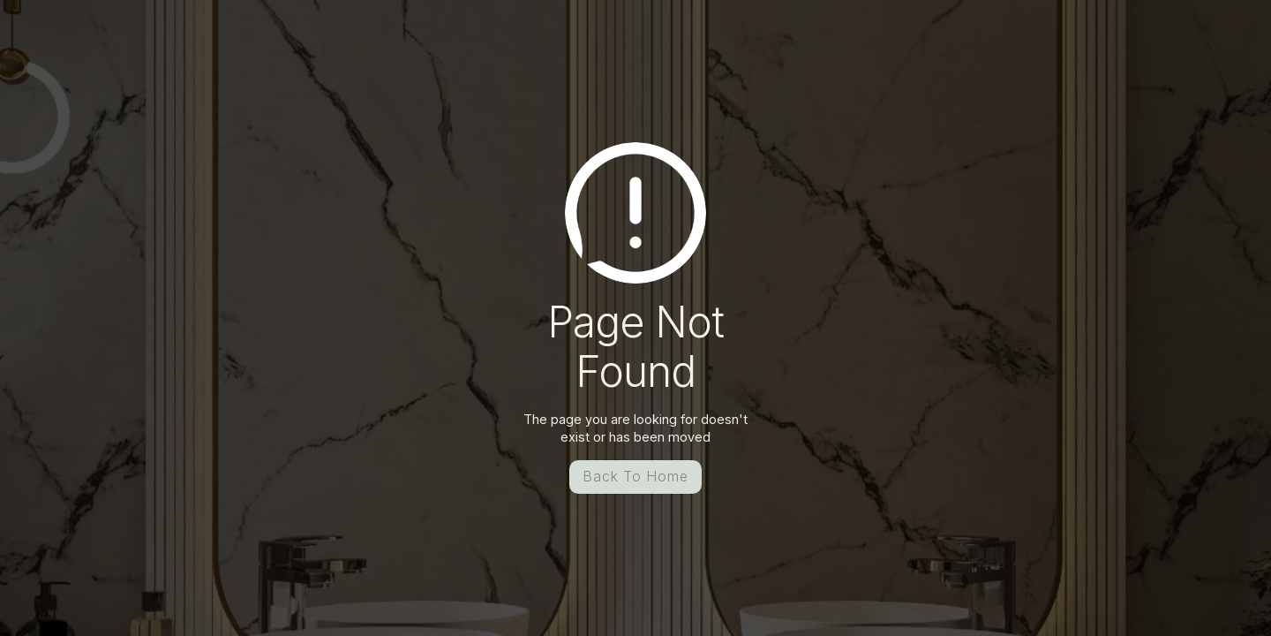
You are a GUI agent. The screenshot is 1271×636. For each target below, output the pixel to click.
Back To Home (635, 476)
